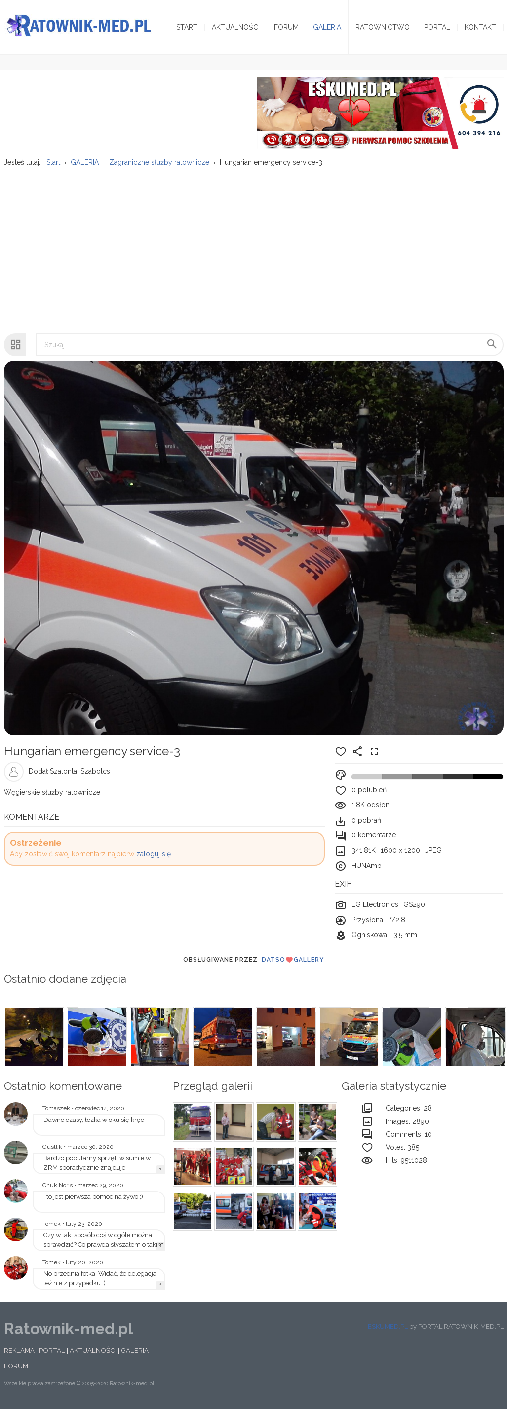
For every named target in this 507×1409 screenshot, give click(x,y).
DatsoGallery (293, 960)
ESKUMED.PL (388, 1326)
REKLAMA (19, 1350)
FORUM (16, 1366)
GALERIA (135, 1350)
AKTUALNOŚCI (93, 1350)
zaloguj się (153, 854)
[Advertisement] (253, 245)
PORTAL (52, 1350)
